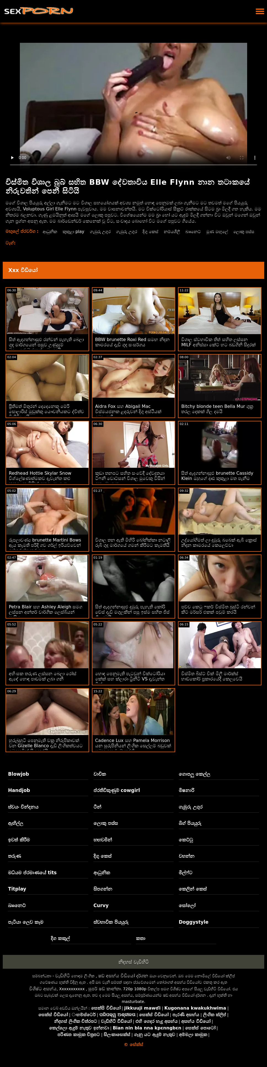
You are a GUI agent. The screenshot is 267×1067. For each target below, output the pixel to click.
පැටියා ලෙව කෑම (25, 928)
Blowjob (18, 780)
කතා (140, 944)
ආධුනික (49, 231)
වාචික (100, 780)
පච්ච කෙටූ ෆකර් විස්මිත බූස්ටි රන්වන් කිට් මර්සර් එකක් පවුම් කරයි (218, 615)
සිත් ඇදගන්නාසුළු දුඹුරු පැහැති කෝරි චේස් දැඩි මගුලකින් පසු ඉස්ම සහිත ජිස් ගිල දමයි (132, 618)
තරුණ (14, 862)
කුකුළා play (74, 231)
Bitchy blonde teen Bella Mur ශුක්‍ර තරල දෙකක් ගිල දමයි (217, 415)
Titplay (17, 895)
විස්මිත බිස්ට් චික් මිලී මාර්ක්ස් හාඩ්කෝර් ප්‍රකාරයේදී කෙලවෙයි (211, 682)
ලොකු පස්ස (52, 237)
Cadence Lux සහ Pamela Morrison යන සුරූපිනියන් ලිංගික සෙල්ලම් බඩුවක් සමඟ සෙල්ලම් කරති (133, 752)
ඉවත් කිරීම (19, 846)
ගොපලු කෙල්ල (194, 780)
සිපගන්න (103, 895)
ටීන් (97, 813)
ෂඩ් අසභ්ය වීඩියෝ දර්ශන (123, 981)
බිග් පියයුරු (190, 829)
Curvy (101, 911)
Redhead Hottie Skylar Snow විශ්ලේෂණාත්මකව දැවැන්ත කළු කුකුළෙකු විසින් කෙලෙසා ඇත (40, 484)
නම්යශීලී (176, 231)
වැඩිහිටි (62, 981)
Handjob (19, 796)
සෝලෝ (187, 911)
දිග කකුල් (60, 944)
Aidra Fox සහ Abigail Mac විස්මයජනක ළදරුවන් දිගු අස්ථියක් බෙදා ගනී (128, 418)
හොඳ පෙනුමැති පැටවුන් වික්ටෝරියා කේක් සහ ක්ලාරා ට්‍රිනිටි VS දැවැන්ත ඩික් (130, 685)
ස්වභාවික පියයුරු (111, 928)
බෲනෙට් (199, 231)
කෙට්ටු (186, 846)
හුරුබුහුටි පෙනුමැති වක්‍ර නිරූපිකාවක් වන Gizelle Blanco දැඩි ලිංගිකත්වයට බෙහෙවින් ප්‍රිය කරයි (46, 752)
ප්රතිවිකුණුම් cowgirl (117, 796)
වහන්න (186, 862)
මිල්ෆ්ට (185, 878)
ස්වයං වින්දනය (23, 813)
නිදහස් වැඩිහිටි (133, 968)
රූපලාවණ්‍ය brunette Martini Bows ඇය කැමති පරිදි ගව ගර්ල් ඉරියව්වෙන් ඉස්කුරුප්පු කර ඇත (45, 551)
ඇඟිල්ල (15, 829)
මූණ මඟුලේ (224, 231)
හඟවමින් (103, 846)
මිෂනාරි (186, 796)
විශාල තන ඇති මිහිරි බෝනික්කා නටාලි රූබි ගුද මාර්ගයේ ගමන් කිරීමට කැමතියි (132, 548)
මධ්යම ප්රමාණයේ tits (32, 878)
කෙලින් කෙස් (193, 895)
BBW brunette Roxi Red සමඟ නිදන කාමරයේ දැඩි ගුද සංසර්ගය (132, 348)
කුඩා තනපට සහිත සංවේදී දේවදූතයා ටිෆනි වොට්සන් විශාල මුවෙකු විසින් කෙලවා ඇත (130, 484)
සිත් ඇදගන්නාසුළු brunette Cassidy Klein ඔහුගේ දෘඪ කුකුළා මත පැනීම (217, 482)
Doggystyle (194, 928)
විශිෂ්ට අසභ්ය (43, 994)
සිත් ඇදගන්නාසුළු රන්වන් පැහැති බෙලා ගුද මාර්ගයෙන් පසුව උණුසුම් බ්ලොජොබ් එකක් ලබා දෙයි (46, 351)
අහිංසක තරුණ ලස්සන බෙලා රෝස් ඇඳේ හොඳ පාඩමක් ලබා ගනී (42, 682)
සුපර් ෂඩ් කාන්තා (104, 994)
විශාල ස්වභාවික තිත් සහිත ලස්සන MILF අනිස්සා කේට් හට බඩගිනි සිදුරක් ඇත (218, 351)
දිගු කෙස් (154, 231)
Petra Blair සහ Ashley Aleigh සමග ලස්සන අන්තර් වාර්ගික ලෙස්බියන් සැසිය (45, 618)
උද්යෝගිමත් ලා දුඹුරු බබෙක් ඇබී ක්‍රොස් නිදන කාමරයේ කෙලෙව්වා (219, 548)
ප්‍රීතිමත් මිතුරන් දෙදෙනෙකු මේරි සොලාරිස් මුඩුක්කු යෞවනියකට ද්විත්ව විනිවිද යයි (46, 418)
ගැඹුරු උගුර (102, 231)
